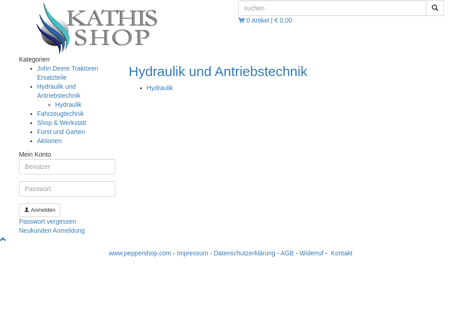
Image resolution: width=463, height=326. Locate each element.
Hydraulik (160, 87)
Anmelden (39, 210)
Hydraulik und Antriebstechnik (218, 71)
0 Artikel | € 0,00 (269, 20)
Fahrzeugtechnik (60, 113)
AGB (287, 253)
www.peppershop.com (140, 253)
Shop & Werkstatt (61, 122)
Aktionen (49, 140)
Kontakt (341, 253)
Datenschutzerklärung (244, 253)
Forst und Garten (61, 131)
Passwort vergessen (47, 221)
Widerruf (312, 253)
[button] (3, 239)
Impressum (192, 253)
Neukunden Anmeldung (52, 230)
